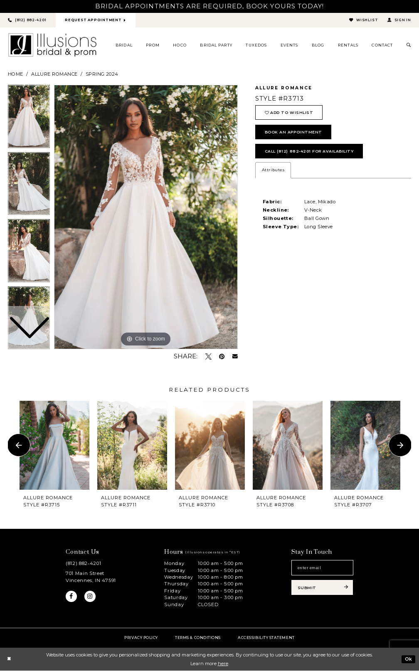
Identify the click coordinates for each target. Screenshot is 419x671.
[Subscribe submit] (322, 589)
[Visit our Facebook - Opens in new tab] (71, 597)
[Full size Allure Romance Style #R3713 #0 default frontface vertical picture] (145, 217)
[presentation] (54, 445)
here (223, 663)
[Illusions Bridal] (52, 45)
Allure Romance (54, 74)
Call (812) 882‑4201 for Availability (312, 153)
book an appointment (295, 133)
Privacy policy (141, 637)
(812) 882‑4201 (83, 564)
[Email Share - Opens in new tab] (235, 357)
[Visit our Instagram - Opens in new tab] (90, 597)
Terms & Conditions (198, 637)
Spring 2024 (102, 74)
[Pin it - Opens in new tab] (221, 356)
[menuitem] (124, 45)
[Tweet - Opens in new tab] (208, 356)
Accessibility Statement (266, 637)
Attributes (273, 172)
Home (15, 74)
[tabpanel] (145, 217)
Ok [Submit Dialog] (408, 659)
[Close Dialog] (9, 659)
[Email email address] (322, 568)
